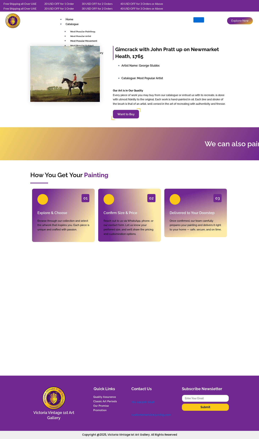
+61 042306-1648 (142, 401)
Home (69, 19)
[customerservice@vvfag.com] (133, 409)
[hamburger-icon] (198, 20)
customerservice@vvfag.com (151, 414)
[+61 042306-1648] (133, 396)
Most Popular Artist (150, 78)
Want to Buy (126, 114)
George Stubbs (149, 65)
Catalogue (71, 24)
